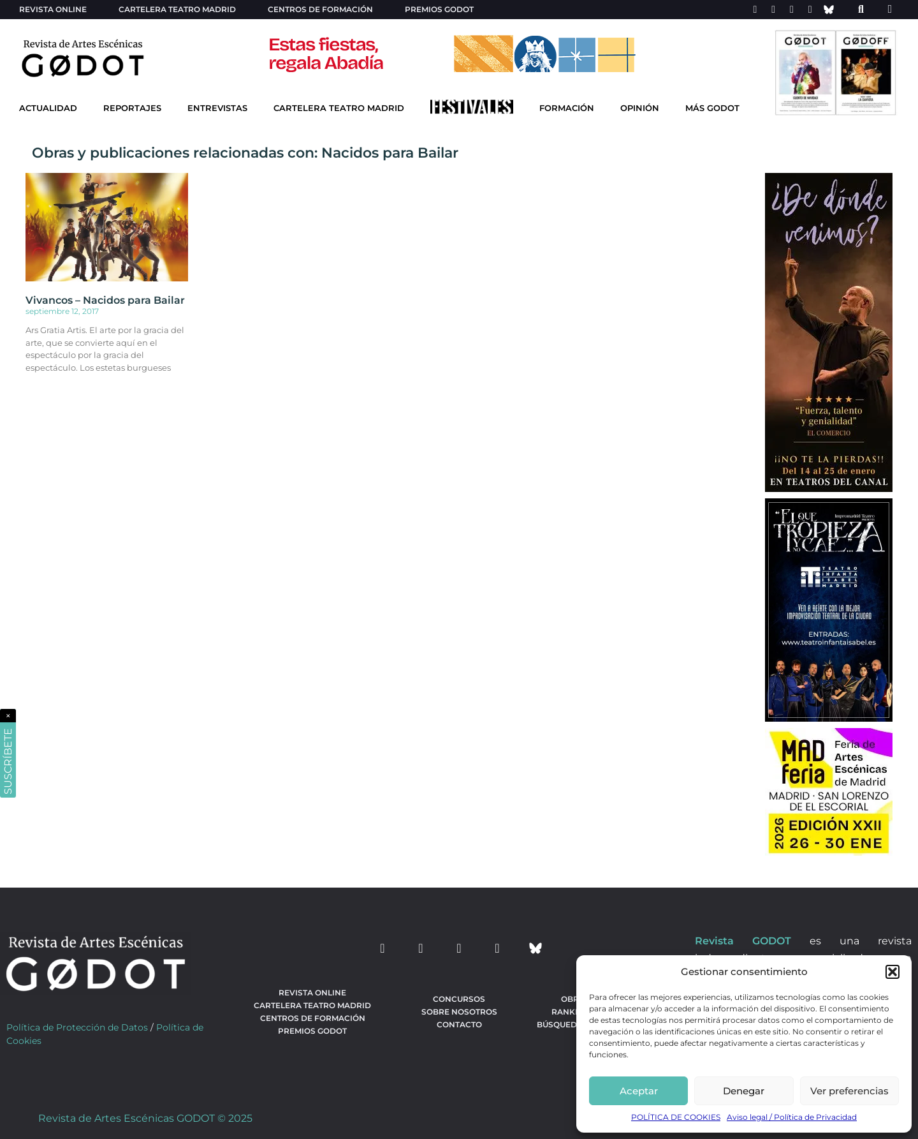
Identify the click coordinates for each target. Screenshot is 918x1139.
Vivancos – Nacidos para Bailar (105, 300)
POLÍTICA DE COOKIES (675, 1117)
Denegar (743, 1091)
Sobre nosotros (459, 1011)
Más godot (712, 108)
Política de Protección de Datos (77, 1027)
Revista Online (53, 9)
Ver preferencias (849, 1091)
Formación (566, 108)
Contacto (459, 1024)
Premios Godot (439, 9)
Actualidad (48, 108)
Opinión (639, 108)
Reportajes (132, 108)
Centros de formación (320, 9)
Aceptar (639, 1091)
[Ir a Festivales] (471, 110)
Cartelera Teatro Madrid (338, 108)
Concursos (459, 999)
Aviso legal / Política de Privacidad (792, 1117)
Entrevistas (217, 108)
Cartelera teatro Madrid (177, 9)
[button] (892, 971)
